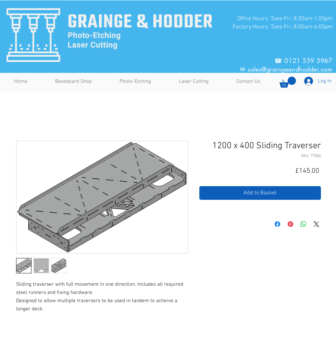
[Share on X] (316, 224)
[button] (287, 82)
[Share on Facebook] (277, 224)
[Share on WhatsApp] (303, 224)
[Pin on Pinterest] (290, 224)
